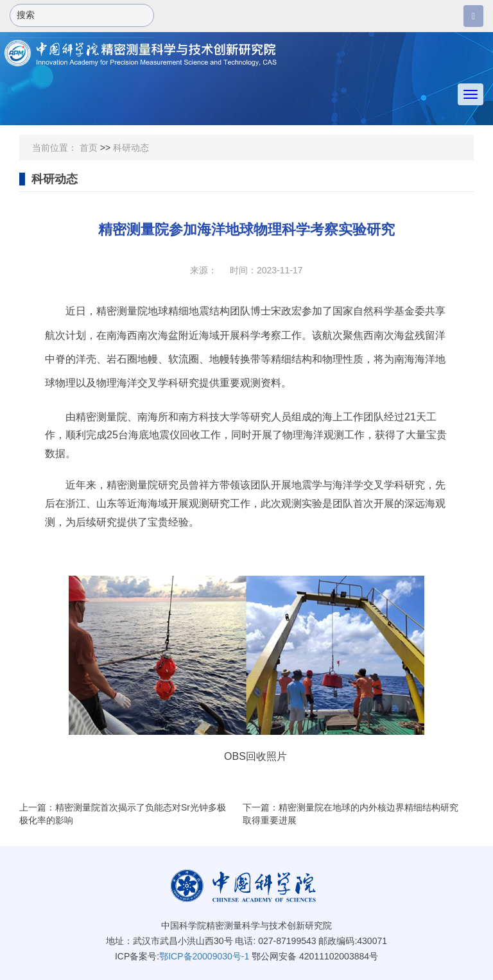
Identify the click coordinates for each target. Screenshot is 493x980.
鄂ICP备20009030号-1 (204, 956)
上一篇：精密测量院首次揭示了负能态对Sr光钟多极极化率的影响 (122, 813)
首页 (89, 147)
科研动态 (131, 147)
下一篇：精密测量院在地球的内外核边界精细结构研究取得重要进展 (350, 813)
